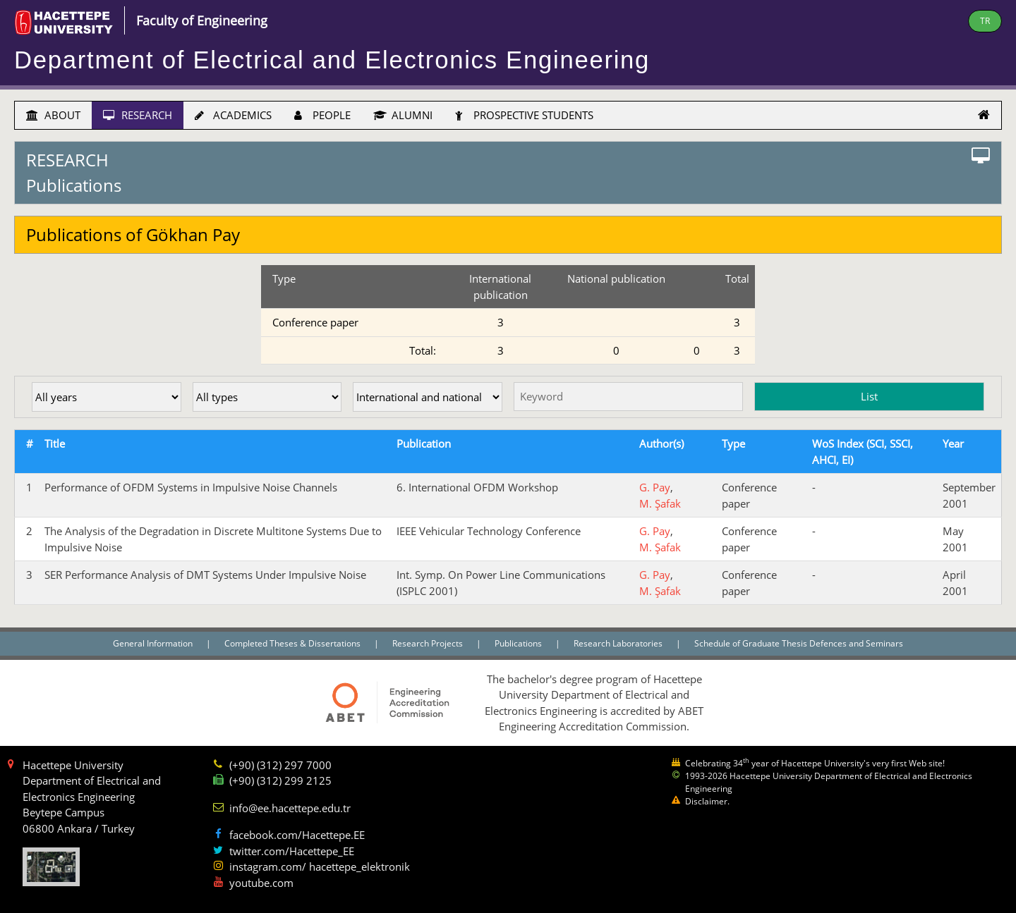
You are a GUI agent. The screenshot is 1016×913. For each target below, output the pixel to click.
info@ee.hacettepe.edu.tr (290, 808)
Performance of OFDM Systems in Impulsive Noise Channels (190, 487)
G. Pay (654, 487)
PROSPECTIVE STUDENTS (524, 115)
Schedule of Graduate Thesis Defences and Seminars (798, 643)
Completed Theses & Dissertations (293, 643)
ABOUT (53, 115)
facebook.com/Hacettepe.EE (297, 835)
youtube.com (261, 883)
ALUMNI (403, 115)
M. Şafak (660, 503)
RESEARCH (137, 115)
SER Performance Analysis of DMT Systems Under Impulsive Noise (205, 575)
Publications (519, 643)
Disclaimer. (707, 801)
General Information (154, 643)
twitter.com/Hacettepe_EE (291, 851)
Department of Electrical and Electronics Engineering (332, 60)
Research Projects (428, 643)
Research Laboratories (619, 643)
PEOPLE (322, 115)
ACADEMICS (233, 115)
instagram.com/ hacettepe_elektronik (319, 866)
